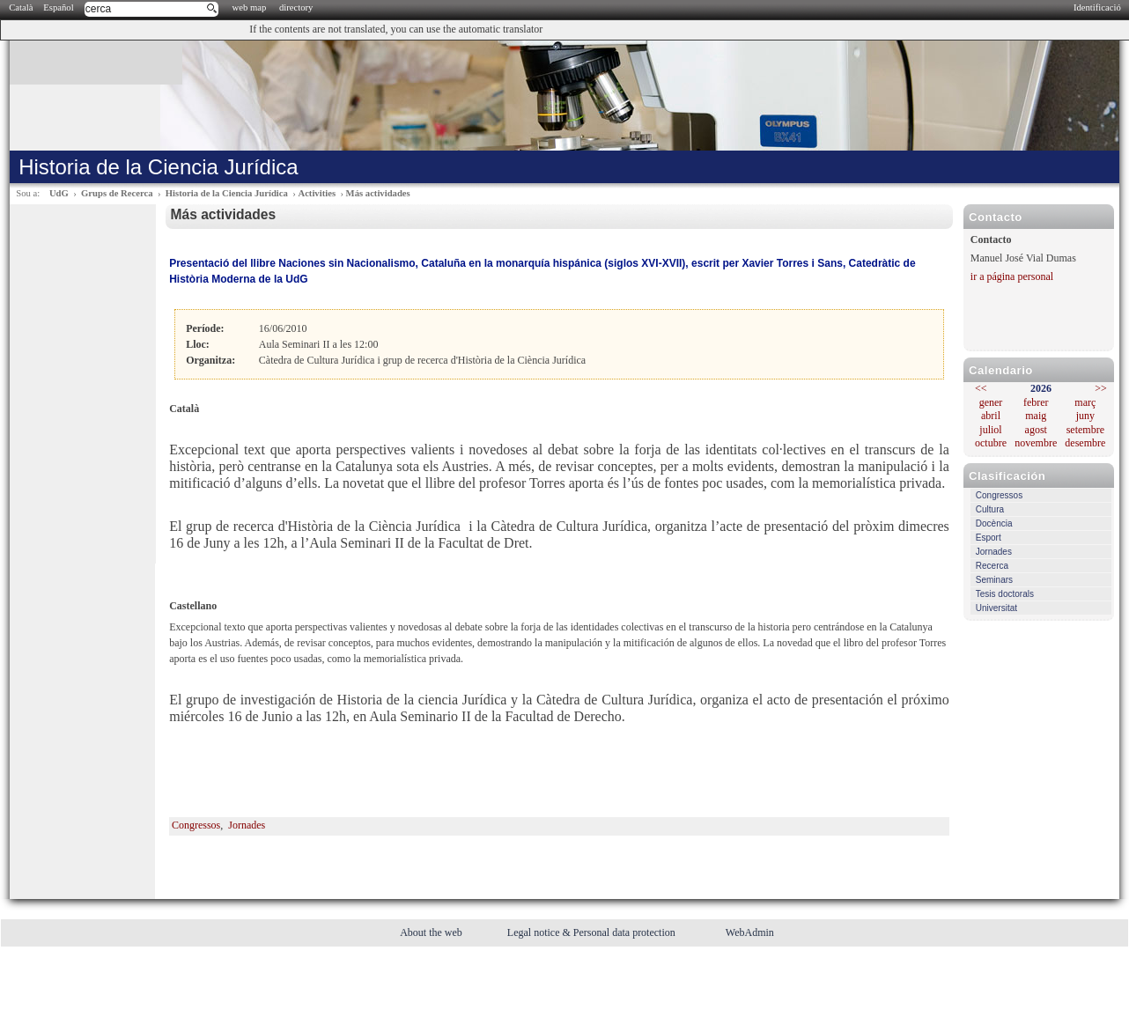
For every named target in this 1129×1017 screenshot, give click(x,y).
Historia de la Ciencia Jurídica (227, 193)
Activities (317, 193)
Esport (988, 537)
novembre (1036, 443)
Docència (994, 523)
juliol (990, 430)
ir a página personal (1011, 276)
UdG (59, 193)
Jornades (994, 551)
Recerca (992, 566)
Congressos (999, 495)
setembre (1085, 430)
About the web (432, 932)
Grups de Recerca (116, 193)
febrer (1036, 402)
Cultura (990, 509)
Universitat (996, 608)
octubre (991, 443)
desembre (1085, 443)
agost (1036, 430)
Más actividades (378, 193)
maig (1035, 415)
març (1085, 402)
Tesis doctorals (1005, 594)
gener (991, 402)
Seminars (994, 580)
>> (1101, 388)
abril (990, 415)
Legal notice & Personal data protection (592, 932)
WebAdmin (750, 932)
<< (981, 388)
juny (1085, 415)
